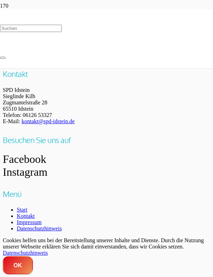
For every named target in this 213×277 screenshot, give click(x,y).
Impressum (29, 222)
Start (22, 210)
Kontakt (26, 216)
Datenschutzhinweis (39, 228)
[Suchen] (31, 28)
